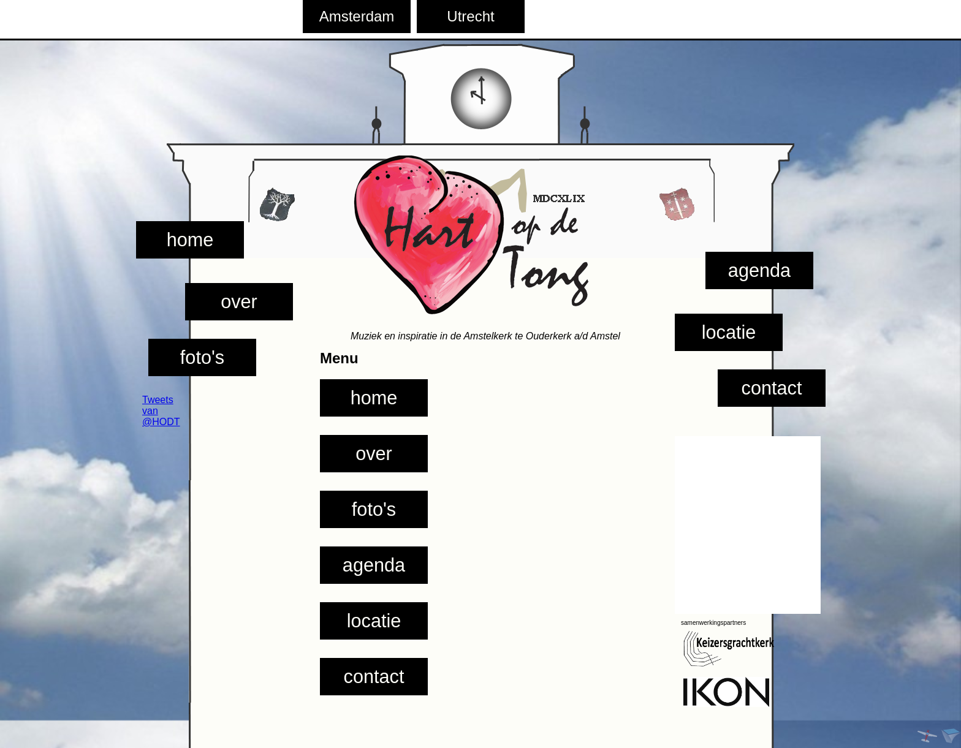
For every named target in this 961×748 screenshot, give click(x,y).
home (190, 239)
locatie (729, 332)
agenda (759, 270)
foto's (202, 357)
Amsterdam (357, 16)
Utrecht (470, 16)
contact (772, 387)
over (239, 301)
